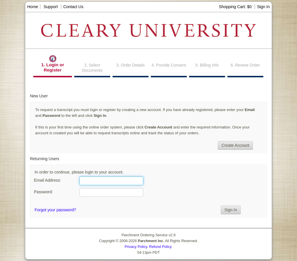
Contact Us (73, 6)
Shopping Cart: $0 (236, 6)
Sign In (263, 6)
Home (32, 6)
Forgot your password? (55, 210)
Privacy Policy (136, 247)
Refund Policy (160, 247)
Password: (43, 192)
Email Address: (47, 180)
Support (51, 6)
